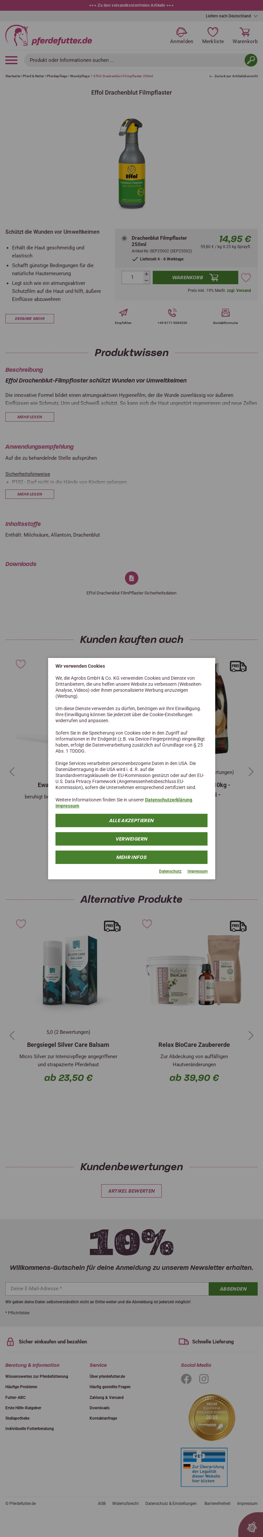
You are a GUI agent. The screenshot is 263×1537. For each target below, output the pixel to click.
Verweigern (132, 839)
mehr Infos (131, 857)
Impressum (67, 805)
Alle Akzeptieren (131, 820)
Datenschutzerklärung (168, 799)
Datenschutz (170, 871)
